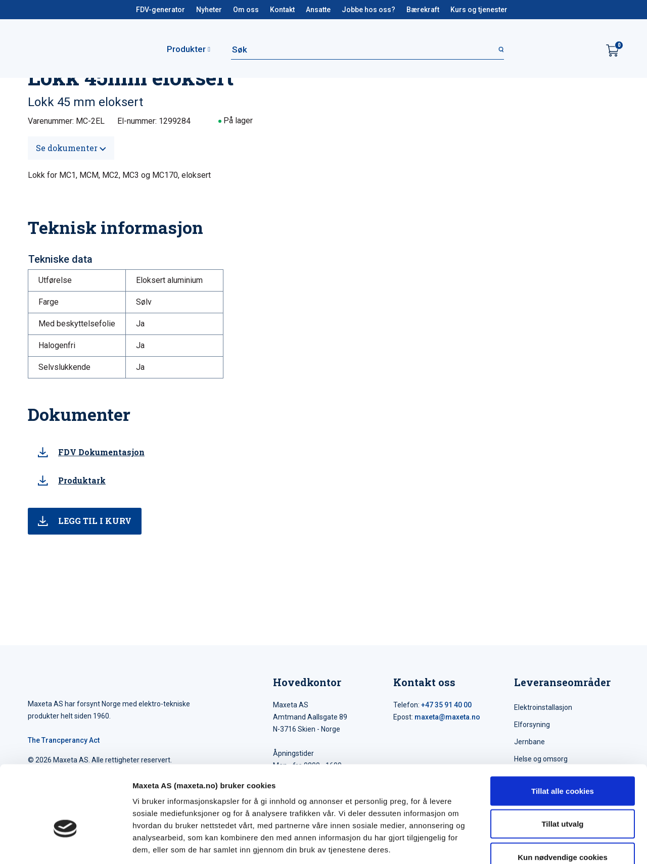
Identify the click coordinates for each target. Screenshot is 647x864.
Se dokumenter (71, 147)
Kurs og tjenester (478, 10)
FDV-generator (160, 10)
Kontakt (282, 10)
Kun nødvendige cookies (563, 797)
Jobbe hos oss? (368, 10)
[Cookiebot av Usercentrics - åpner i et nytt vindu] (65, 844)
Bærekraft (422, 10)
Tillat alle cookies (562, 731)
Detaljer (538, 844)
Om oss (246, 10)
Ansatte (318, 10)
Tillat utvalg (562, 764)
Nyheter (209, 10)
